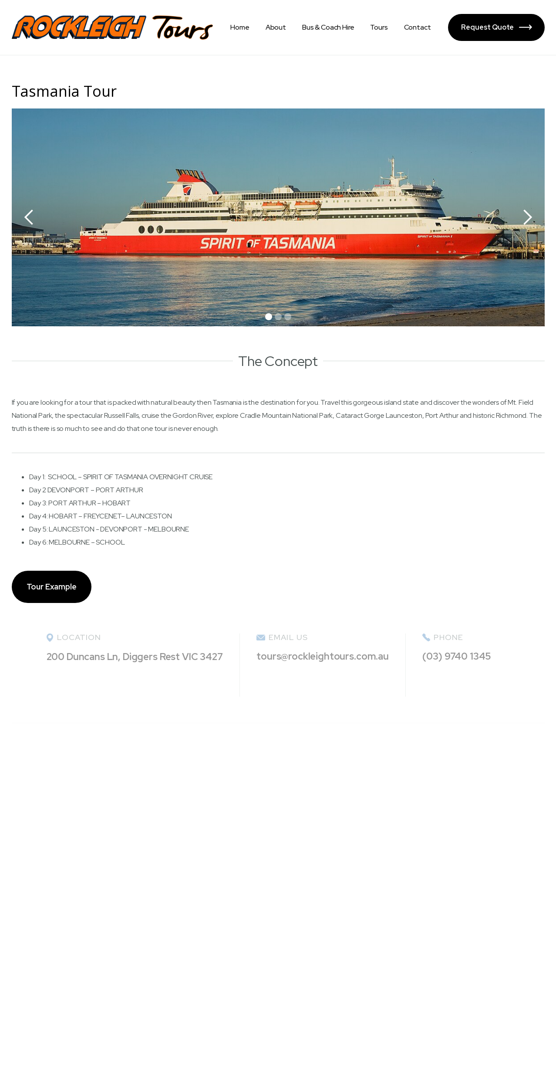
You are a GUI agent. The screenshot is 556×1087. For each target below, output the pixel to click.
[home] (112, 27)
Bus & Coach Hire (328, 27)
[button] (29, 217)
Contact (417, 27)
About (276, 27)
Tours (379, 27)
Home (239, 27)
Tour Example (52, 587)
